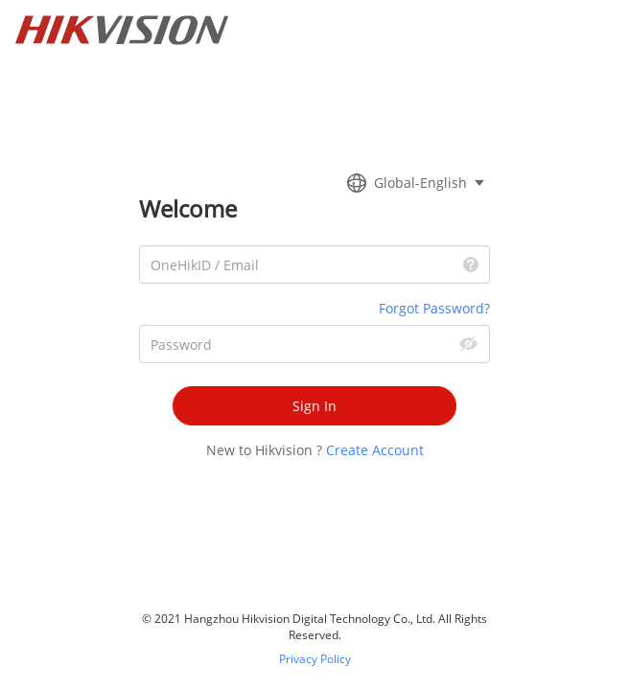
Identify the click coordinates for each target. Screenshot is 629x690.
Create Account (375, 450)
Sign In (314, 406)
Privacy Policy (315, 659)
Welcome (188, 208)
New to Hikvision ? (264, 450)
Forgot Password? (434, 308)
